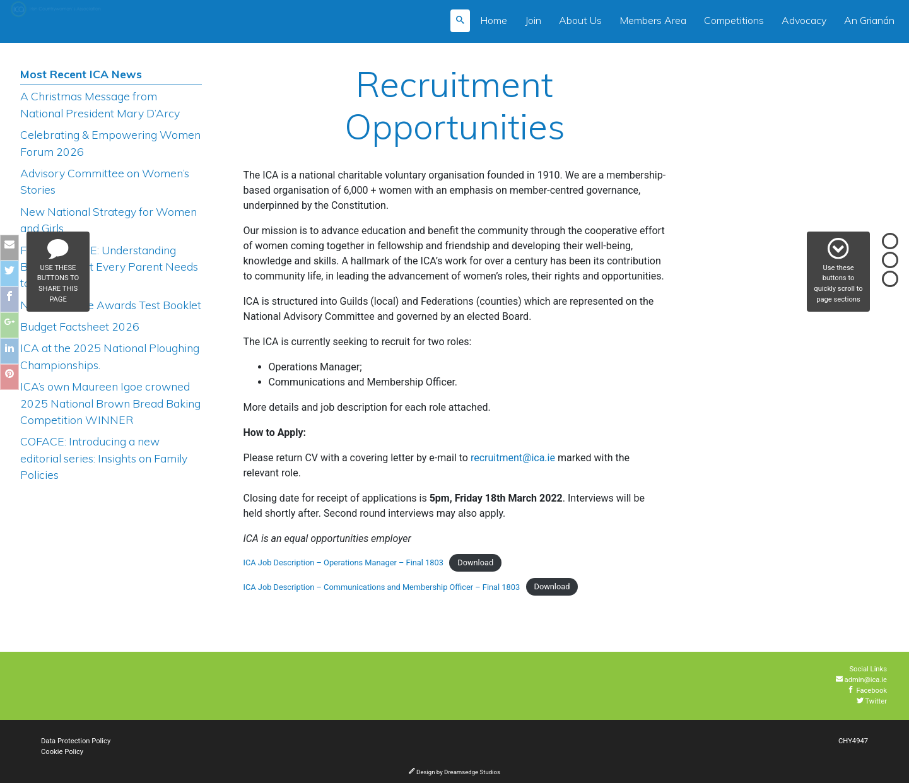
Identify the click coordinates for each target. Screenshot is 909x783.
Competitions (734, 20)
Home (493, 20)
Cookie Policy (62, 752)
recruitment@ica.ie (513, 458)
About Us (580, 20)
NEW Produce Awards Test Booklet (110, 305)
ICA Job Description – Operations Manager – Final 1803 (343, 562)
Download (475, 562)
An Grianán (869, 20)
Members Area (652, 20)
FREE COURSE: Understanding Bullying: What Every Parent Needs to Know (109, 266)
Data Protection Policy (75, 741)
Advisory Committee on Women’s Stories (104, 181)
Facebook (867, 690)
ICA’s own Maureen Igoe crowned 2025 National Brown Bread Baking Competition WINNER (110, 403)
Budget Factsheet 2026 (79, 326)
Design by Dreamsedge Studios (454, 771)
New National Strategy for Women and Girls (108, 219)
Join (533, 20)
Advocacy (804, 20)
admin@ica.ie (861, 680)
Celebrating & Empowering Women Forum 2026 (110, 142)
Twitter (872, 701)
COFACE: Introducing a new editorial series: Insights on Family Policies (103, 457)
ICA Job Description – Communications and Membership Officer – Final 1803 (381, 587)
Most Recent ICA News (81, 74)
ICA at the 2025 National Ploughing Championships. (109, 356)
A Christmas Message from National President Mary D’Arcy (100, 104)
